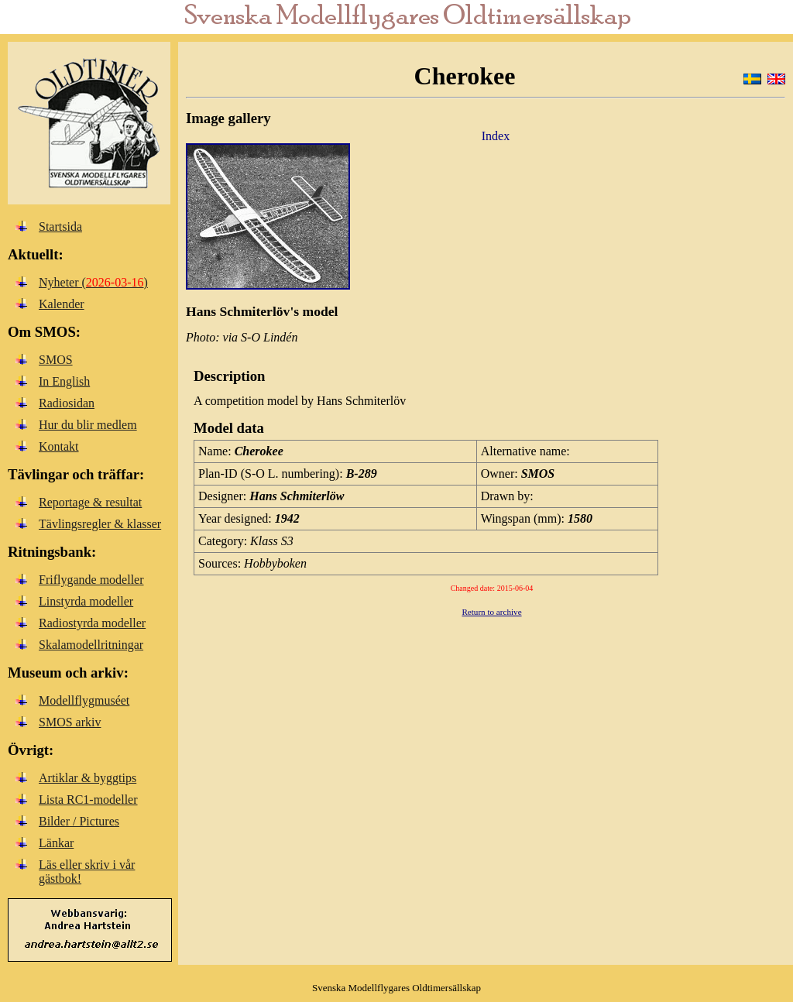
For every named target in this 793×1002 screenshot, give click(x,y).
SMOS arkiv (70, 722)
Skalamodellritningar (91, 644)
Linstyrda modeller (86, 601)
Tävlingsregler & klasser (100, 523)
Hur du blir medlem (88, 424)
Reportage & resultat (90, 502)
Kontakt (59, 446)
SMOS (56, 359)
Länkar (56, 842)
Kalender (61, 304)
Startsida (60, 226)
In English (64, 381)
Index (496, 135)
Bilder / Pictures (79, 821)
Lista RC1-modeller (88, 799)
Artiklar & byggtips (87, 777)
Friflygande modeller (91, 579)
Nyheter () (93, 282)
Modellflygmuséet (84, 700)
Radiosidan (66, 403)
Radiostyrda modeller (92, 623)
